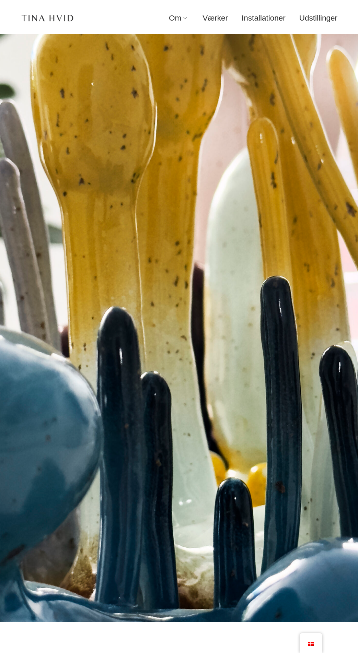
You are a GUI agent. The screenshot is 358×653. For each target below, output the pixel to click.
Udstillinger (318, 18)
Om (179, 18)
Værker (215, 18)
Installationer (264, 18)
